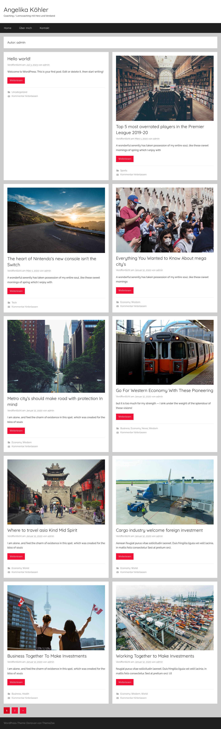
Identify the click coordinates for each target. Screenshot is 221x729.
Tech (14, 302)
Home (7, 28)
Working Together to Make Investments (155, 656)
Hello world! (18, 58)
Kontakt (44, 28)
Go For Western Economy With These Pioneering (164, 390)
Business (125, 428)
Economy (125, 302)
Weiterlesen (16, 80)
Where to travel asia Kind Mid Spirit (42, 530)
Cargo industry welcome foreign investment (159, 530)
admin (46, 65)
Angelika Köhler (26, 9)
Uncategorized (19, 92)
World (26, 568)
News (145, 428)
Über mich (25, 28)
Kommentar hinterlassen (25, 96)
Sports (123, 170)
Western (135, 302)
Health (25, 693)
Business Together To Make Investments (47, 656)
